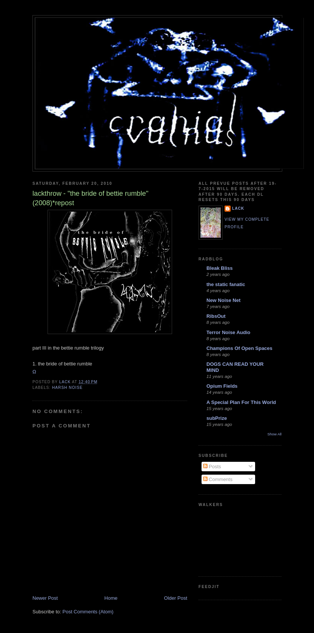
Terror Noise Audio (228, 332)
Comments (217, 479)
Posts (212, 466)
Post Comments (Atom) (88, 611)
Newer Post (45, 598)
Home (111, 598)
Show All (275, 434)
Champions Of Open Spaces (239, 348)
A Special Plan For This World (241, 402)
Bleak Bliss (219, 268)
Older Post (175, 598)
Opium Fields (221, 386)
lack (238, 208)
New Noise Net (223, 300)
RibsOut (216, 316)
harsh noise (67, 387)
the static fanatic (225, 284)
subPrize (216, 418)
